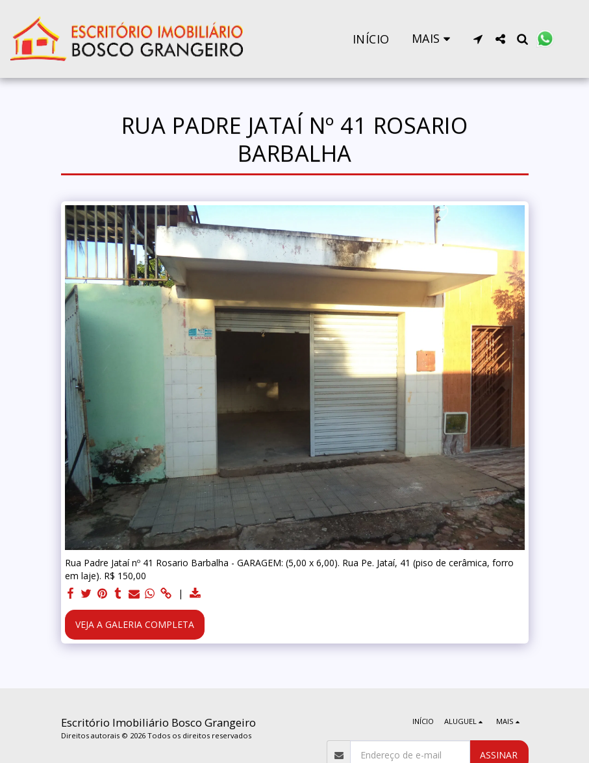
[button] (478, 39)
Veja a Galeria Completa (134, 624)
